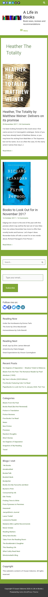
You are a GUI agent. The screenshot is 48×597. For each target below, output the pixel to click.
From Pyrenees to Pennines (13, 504)
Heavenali (6, 508)
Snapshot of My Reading (12, 446)
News (5, 422)
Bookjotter (7, 481)
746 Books (7, 465)
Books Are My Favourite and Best (15, 485)
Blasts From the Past (11, 403)
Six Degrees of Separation (13, 442)
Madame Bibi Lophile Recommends (16, 524)
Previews (6, 430)
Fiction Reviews (9, 414)
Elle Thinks (7, 497)
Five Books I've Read (11, 418)
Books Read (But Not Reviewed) (15, 407)
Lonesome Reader (10, 520)
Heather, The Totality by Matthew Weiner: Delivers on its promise (23, 116)
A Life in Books (30, 15)
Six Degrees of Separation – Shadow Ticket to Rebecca (24, 368)
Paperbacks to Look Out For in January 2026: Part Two (24, 387)
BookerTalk (7, 473)
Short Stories (8, 438)
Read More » (7, 150)
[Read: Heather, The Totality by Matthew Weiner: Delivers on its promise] (16, 85)
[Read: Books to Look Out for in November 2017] (17, 183)
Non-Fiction (7, 426)
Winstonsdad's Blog (10, 555)
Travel (5, 450)
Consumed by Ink (9, 493)
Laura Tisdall (8, 516)
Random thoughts (10, 434)
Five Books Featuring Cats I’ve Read (16, 383)
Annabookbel (8, 469)
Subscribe (10, 288)
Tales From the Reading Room (14, 539)
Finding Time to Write (11, 500)
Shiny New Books (9, 536)
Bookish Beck (8, 477)
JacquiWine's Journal (11, 512)
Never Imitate (8, 528)
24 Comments (24, 124)
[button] (44, 2)
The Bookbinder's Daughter (13, 543)
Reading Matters (9, 532)
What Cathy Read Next (11, 551)
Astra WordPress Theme (28, 592)
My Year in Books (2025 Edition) (15, 379)
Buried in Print (8, 489)
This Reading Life (9, 547)
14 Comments (22, 218)
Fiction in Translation (11, 410)
